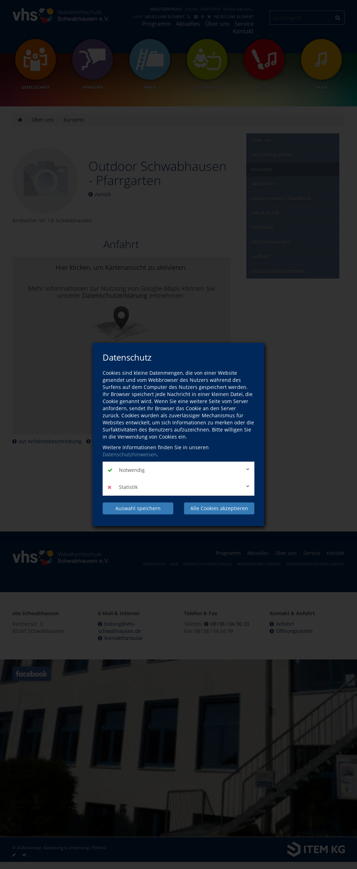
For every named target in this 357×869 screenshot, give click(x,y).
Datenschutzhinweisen (130, 454)
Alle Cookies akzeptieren (219, 508)
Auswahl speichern (138, 508)
